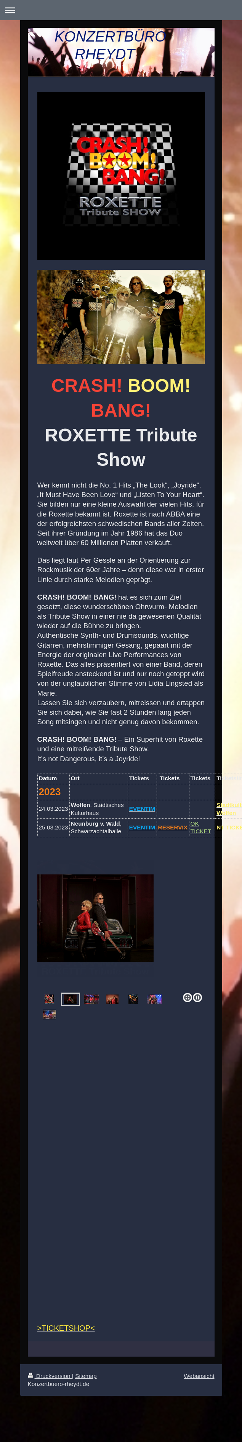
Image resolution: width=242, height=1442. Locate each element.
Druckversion (50, 1376)
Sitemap (85, 1376)
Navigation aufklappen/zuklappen (121, 10)
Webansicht (199, 1376)
